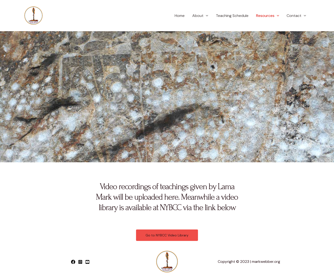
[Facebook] (73, 262)
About (200, 15)
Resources (267, 15)
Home (180, 15)
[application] (205, 15)
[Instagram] (80, 262)
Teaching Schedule (232, 15)
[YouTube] (87, 262)
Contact (296, 15)
